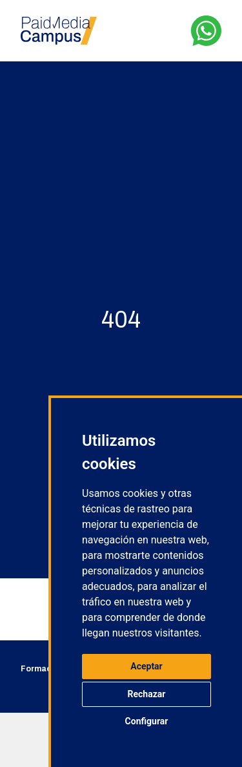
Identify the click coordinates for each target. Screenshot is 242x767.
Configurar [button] (146, 721)
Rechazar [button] (147, 694)
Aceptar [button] (146, 666)
